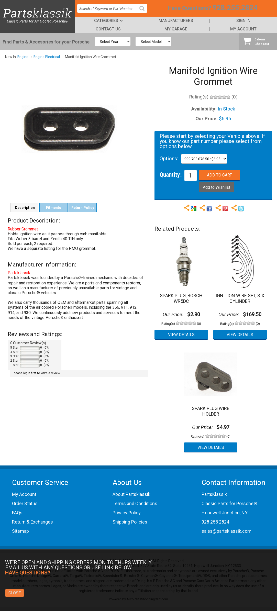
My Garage (175, 29)
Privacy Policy (127, 512)
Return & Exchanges (32, 522)
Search (144, 12)
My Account (243, 29)
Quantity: (171, 174)
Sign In (243, 20)
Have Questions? (189, 8)
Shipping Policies (130, 522)
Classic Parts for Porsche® (229, 503)
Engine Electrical (47, 57)
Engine (22, 57)
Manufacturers (176, 20)
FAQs (17, 512)
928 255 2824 (215, 522)
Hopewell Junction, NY (225, 512)
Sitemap (20, 531)
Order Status (25, 503)
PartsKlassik (214, 494)
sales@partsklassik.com (226, 531)
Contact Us (108, 29)
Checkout (258, 41)
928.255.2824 (235, 7)
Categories (106, 20)
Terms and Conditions (135, 503)
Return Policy (82, 208)
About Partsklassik (131, 494)
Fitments (53, 208)
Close (14, 593)
